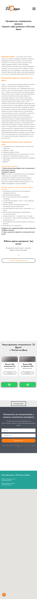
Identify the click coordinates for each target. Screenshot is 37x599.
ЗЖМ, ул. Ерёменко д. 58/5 (7, 483)
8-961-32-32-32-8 (7, 480)
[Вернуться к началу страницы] (4, 595)
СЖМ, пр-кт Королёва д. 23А (8, 479)
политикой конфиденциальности (26, 445)
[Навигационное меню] (34, 9)
